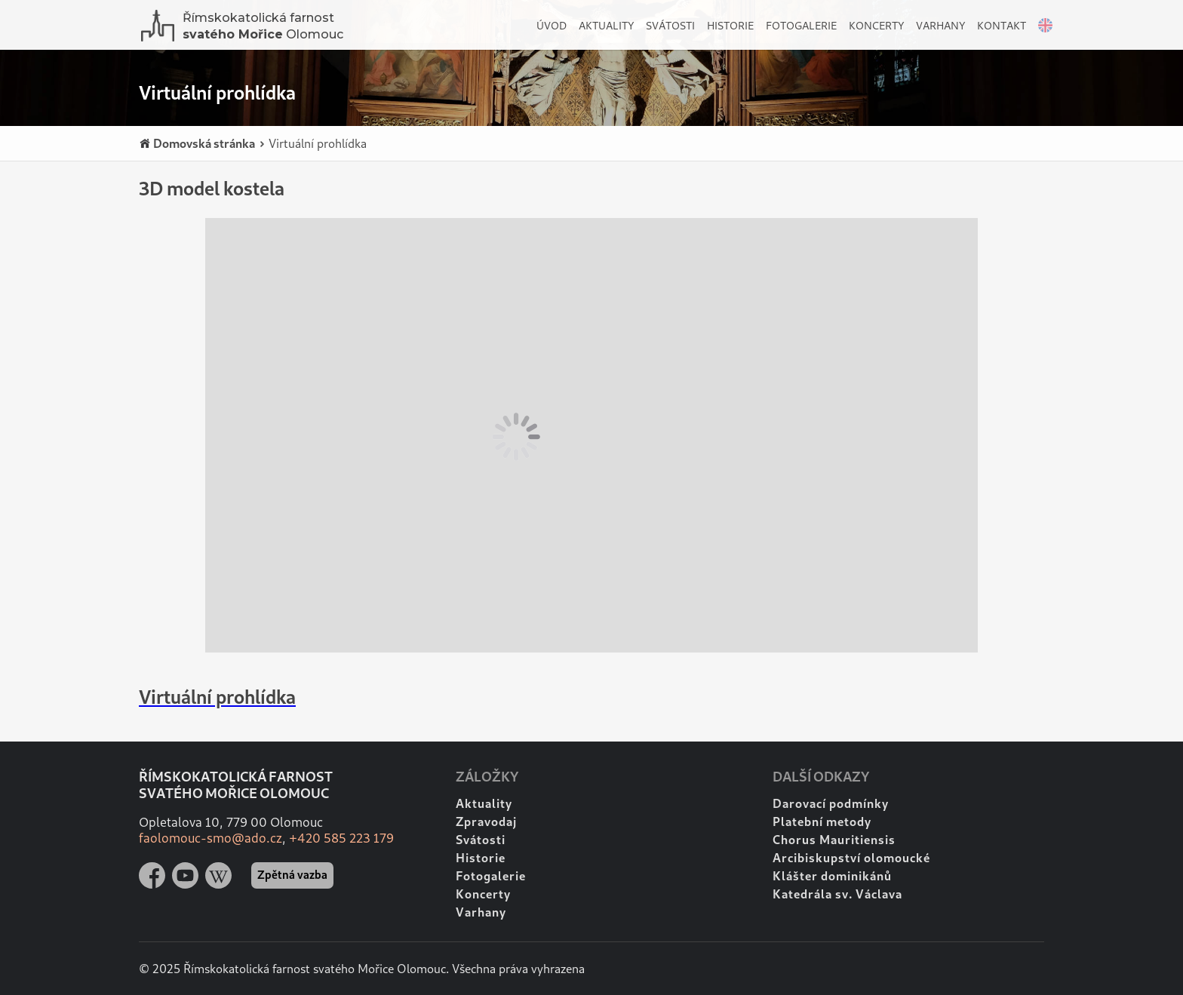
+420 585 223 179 (341, 838)
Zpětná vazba (292, 874)
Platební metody (822, 821)
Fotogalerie (801, 25)
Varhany (940, 25)
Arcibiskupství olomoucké (851, 857)
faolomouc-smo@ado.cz (210, 838)
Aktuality (606, 25)
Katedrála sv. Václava (837, 893)
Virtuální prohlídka (312, 143)
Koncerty (876, 25)
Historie (730, 25)
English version (1041, 29)
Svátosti (670, 25)
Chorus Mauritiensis (834, 839)
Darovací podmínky (831, 803)
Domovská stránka (197, 144)
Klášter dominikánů (832, 875)
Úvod (551, 25)
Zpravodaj (486, 821)
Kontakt (1001, 25)
